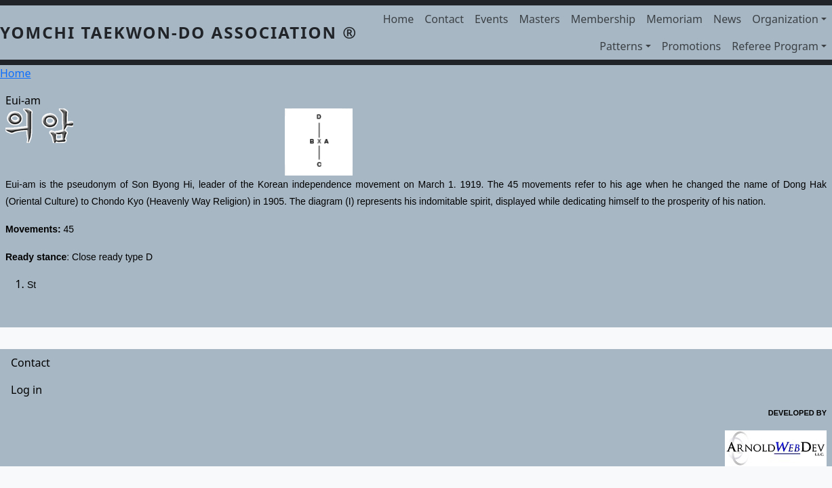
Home (398, 19)
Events (491, 19)
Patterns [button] (620, 46)
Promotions (691, 46)
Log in (26, 389)
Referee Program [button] (775, 46)
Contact (444, 19)
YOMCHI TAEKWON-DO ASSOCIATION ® (178, 32)
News (727, 19)
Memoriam (674, 19)
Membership (603, 19)
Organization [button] (785, 19)
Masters (539, 19)
